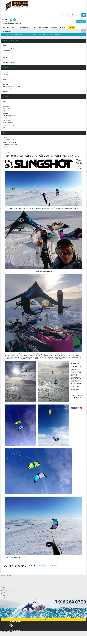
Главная (8, 34)
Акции (72, 27)
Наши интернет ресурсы (9, 48)
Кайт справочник (7, 59)
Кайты (4, 101)
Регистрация (76, 15)
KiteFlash (5, 81)
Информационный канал (18, 34)
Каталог (6, 27)
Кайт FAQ (5, 57)
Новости (54, 27)
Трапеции (5, 113)
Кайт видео (6, 52)
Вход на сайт (65, 15)
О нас (13, 27)
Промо (4, 127)
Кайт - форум (6, 55)
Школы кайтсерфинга (40, 27)
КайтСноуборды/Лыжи (9, 115)
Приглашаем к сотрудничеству (11, 86)
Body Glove (5, 84)
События (28, 34)
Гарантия (5, 91)
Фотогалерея (6, 50)
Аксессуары (6, 118)
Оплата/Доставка (24, 27)
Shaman (5, 77)
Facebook (54, 565)
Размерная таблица (8, 88)
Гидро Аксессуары (8, 122)
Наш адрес (7, 31)
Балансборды (6, 120)
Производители (8, 67)
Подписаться (43, 619)
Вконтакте (42, 565)
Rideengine (5, 74)
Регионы (63, 27)
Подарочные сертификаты (10, 125)
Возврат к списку (6, 575)
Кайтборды (6, 106)
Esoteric (5, 79)
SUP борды (6, 110)
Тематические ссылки (9, 62)
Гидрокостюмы (7, 108)
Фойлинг (5, 103)
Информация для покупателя (8, 590)
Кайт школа (4, 592)
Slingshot (5, 72)
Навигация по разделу (10, 41)
